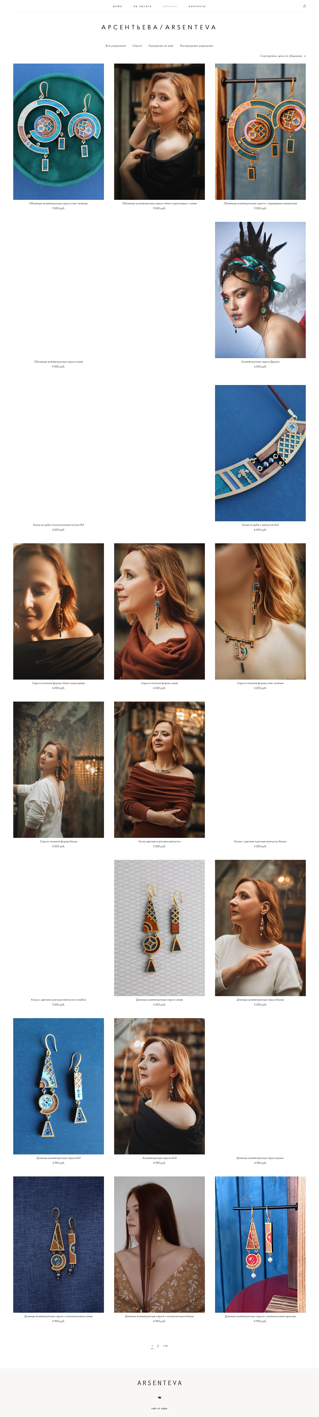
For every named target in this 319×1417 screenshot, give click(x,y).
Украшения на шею (161, 44)
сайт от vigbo (159, 1407)
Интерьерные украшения (196, 44)
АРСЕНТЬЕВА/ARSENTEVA (159, 27)
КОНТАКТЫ (197, 5)
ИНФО (117, 5)
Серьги (137, 44)
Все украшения (116, 44)
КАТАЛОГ (170, 5)
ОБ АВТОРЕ (143, 5)
